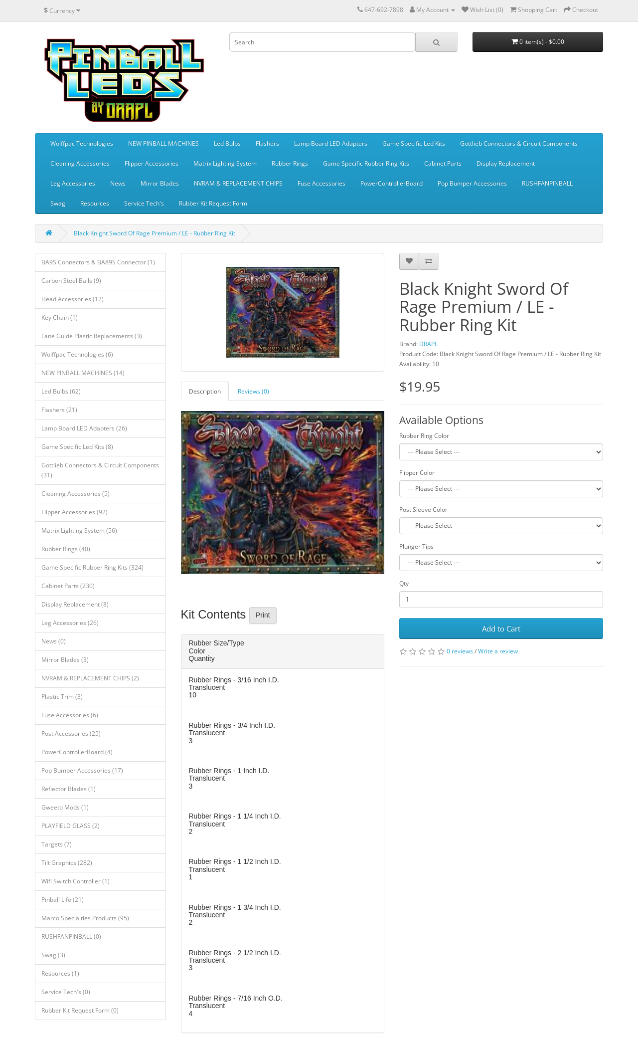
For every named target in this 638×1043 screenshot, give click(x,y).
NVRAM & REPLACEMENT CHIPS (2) (90, 678)
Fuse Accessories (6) (69, 715)
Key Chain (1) (59, 317)
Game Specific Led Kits (413, 143)
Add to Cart (501, 628)
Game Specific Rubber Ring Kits (366, 163)
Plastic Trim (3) (62, 696)
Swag (57, 203)
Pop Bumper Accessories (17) (82, 770)
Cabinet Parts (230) (68, 586)
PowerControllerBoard (391, 183)
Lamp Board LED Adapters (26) (84, 428)
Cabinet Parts (443, 163)
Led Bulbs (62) (61, 391)
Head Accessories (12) (72, 299)
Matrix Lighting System (225, 163)
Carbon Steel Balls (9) (71, 280)
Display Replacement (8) (75, 604)
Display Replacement (506, 163)
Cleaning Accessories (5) (75, 493)
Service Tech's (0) (65, 992)
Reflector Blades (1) (68, 789)
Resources (94, 203)
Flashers (267, 143)
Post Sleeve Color (423, 509)
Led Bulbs (227, 143)
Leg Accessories (72, 183)
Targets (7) (56, 844)
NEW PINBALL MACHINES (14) (83, 373)
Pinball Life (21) (62, 899)
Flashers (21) (59, 410)
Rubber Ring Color (424, 435)
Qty (404, 583)
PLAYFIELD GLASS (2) (70, 826)
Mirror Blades (160, 183)
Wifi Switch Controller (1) (75, 881)
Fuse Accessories (321, 183)
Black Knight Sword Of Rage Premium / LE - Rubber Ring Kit (154, 233)
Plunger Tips (416, 546)
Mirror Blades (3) (65, 659)
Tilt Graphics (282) (66, 862)
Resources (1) (60, 973)
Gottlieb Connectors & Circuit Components (519, 143)
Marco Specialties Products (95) (85, 918)
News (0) (53, 641)
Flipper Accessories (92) (74, 512)
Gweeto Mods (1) (65, 807)
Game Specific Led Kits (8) (77, 446)
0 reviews (460, 651)
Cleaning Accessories (80, 163)
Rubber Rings (290, 163)
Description (205, 391)
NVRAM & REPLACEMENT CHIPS (238, 183)
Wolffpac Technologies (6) (77, 354)
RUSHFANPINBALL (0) (71, 936)
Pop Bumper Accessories (472, 183)
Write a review (498, 651)
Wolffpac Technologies (81, 143)
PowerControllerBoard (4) (77, 752)
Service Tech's (144, 203)
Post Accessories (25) (71, 733)
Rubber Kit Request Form (213, 203)
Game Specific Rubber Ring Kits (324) (92, 567)
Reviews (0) (253, 391)
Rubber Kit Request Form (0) (80, 1010)
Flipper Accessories (151, 163)
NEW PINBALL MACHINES (163, 143)
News (118, 183)
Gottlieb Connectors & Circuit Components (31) (100, 470)
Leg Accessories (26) (70, 623)
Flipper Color (417, 472)
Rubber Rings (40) (65, 549)
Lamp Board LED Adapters (330, 143)
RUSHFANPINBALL (547, 183)
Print (263, 615)
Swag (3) (53, 955)
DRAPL (428, 344)
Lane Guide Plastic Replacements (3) (91, 336)
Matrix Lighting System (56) (79, 530)
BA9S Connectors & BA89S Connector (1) (98, 262)
